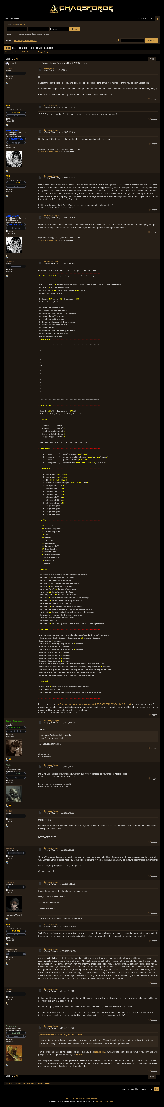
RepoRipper (11, 949)
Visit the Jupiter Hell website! (25, 41)
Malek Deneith (12, 130)
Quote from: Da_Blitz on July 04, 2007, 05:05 (60, 1035)
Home (7, 48)
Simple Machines (92, 1098)
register (23, 24)
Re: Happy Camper (51, 105)
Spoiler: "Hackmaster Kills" (48, 152)
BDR (8, 105)
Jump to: (126, 1089)
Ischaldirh (10, 848)
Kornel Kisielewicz (15, 721)
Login (39, 48)
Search (23, 48)
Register (48, 48)
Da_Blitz (10, 68)
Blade (8, 765)
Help (14, 48)
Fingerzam (11, 1026)
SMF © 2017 (80, 1098)
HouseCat (10, 882)
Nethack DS (99, 1052)
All (17, 59)
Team (31, 48)
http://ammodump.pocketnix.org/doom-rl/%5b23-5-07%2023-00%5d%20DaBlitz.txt (93, 704)
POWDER (81, 1054)
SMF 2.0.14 (70, 1098)
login (15, 24)
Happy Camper (50, 68)
